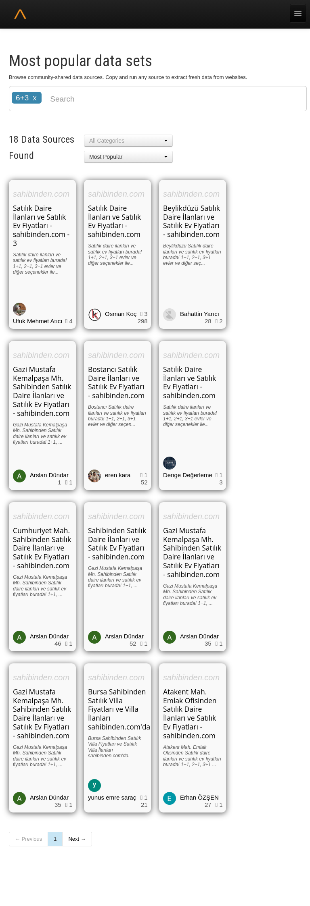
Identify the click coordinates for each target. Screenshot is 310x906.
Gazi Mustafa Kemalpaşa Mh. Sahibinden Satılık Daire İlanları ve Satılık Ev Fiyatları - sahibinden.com (42, 391)
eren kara (117, 475)
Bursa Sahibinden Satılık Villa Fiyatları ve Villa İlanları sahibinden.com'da (119, 709)
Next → (77, 839)
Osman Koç (120, 313)
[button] (128, 141)
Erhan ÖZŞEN (199, 797)
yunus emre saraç (112, 797)
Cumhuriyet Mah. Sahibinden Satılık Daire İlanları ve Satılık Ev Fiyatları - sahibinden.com (42, 548)
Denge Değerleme (187, 475)
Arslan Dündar (49, 475)
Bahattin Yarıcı (199, 313)
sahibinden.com (41, 193)
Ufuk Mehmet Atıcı (38, 321)
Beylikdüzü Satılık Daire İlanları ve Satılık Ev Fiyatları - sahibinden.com (191, 221)
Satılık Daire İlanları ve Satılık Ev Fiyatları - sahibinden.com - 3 (41, 225)
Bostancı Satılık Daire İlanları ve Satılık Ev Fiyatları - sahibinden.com (116, 382)
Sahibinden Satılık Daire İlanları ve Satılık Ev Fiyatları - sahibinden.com (117, 544)
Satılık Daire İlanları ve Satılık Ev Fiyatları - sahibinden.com (114, 221)
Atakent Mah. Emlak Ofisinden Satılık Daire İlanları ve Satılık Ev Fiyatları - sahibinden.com (189, 713)
